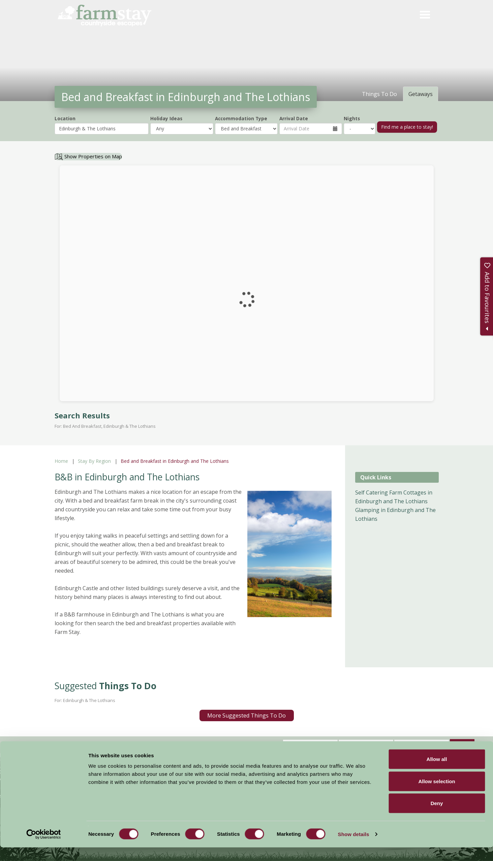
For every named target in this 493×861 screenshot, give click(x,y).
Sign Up (462, 744)
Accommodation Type (241, 118)
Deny (437, 817)
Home (61, 461)
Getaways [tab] (420, 94)
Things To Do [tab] (379, 94)
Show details (353, 848)
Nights (352, 118)
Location (65, 118)
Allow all (437, 772)
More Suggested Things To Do (246, 715)
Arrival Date (293, 118)
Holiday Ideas (166, 118)
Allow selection (436, 795)
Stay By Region (94, 461)
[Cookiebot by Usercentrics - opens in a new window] (43, 848)
